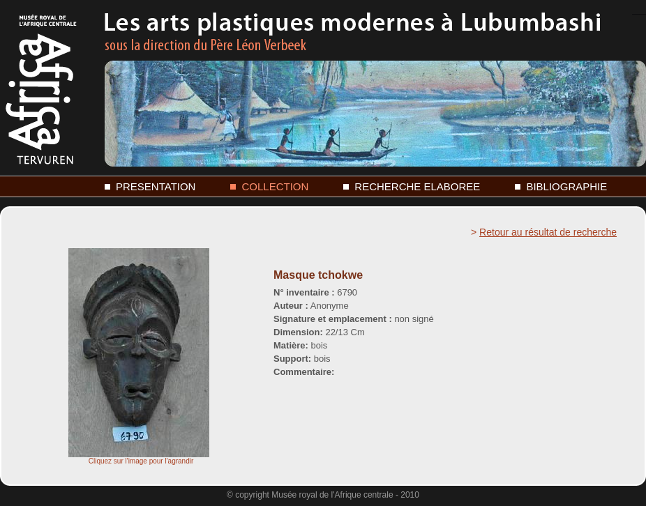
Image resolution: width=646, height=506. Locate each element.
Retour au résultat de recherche (548, 232)
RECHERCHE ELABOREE (417, 186)
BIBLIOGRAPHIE (566, 186)
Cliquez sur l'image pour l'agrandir (138, 458)
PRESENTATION (155, 186)
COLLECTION (274, 186)
